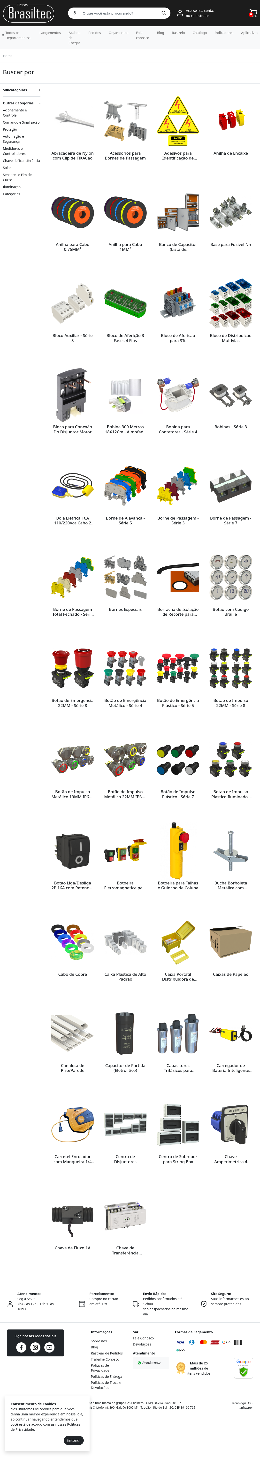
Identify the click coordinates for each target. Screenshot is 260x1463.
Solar (7, 167)
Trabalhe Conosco (105, 1404)
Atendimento (149, 1407)
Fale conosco (142, 35)
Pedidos (94, 32)
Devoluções (142, 1389)
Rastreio (178, 32)
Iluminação (12, 187)
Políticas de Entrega (106, 1421)
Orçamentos (118, 32)
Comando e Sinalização (21, 122)
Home (8, 55)
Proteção (10, 129)
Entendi (74, 1440)
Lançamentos (50, 32)
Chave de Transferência (21, 160)
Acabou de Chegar (74, 37)
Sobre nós (99, 1386)
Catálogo (200, 32)
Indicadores (224, 32)
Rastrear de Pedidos (107, 1398)
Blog (160, 32)
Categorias (11, 194)
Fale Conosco (143, 1383)
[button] (17, 35)
